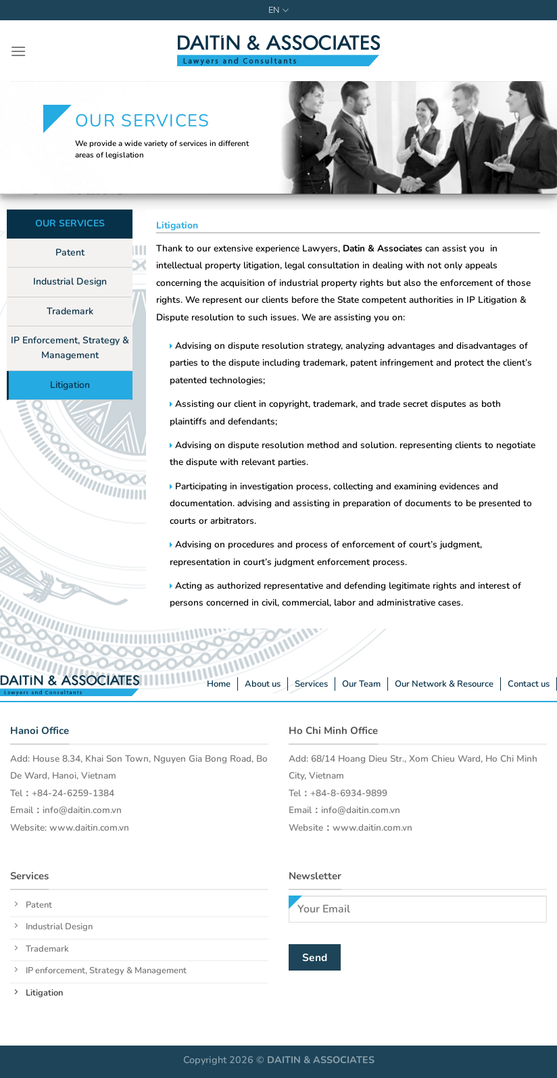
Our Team (361, 684)
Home (219, 684)
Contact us (529, 684)
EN (278, 10)
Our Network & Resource (444, 684)
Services (311, 684)
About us (263, 684)
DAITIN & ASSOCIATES (320, 1060)
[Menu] (18, 51)
